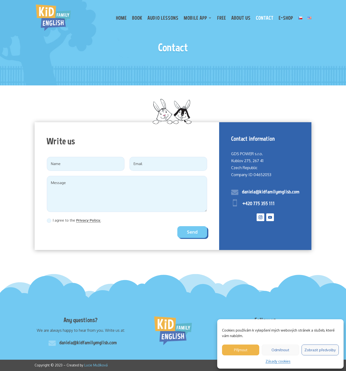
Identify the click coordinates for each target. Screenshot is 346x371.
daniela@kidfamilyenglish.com (270, 191)
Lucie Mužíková (96, 365)
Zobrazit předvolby (320, 350)
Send (192, 232)
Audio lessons (163, 18)
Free (221, 18)
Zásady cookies (278, 361)
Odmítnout (280, 350)
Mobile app (195, 18)
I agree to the (74, 220)
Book (137, 18)
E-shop (286, 18)
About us (241, 18)
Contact (264, 18)
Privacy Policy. (88, 220)
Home (121, 18)
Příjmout (240, 350)
